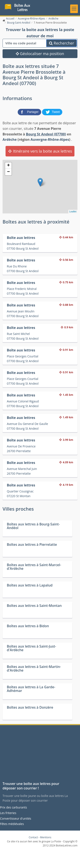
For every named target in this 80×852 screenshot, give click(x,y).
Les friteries (8, 813)
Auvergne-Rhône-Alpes (50, 139)
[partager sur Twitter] (52, 112)
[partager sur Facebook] (30, 112)
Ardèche (10, 139)
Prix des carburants (13, 807)
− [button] (8, 172)
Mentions (45, 837)
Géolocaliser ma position (40, 53)
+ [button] (8, 165)
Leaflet (72, 211)
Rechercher (61, 43)
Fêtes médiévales (12, 824)
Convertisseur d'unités (15, 818)
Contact (33, 837)
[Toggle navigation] (74, 8)
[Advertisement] (40, 754)
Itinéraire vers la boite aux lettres (40, 151)
